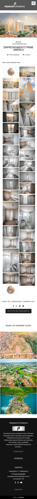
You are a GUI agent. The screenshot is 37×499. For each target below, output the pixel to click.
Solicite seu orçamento (19, 311)
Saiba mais (18, 451)
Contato (18, 489)
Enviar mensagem (19, 474)
